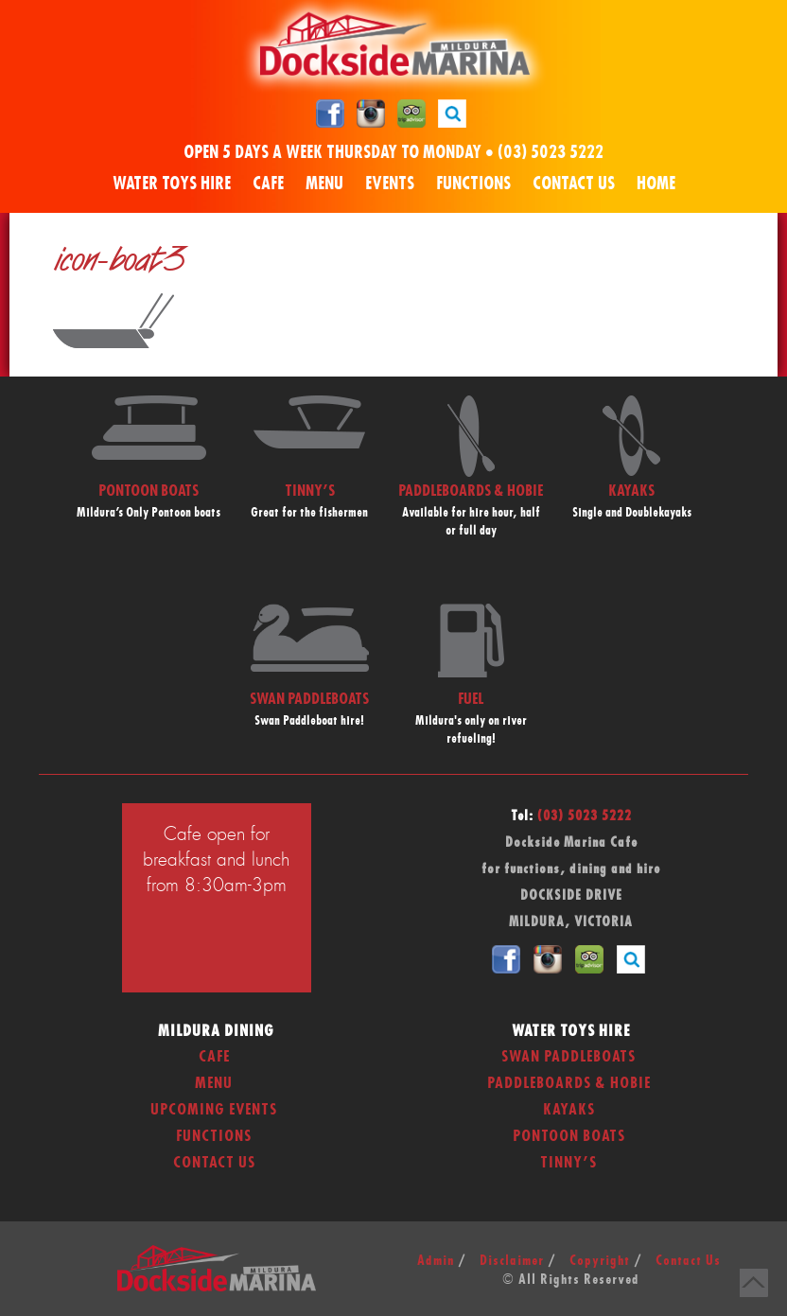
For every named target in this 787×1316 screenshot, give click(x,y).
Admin (435, 1261)
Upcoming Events (213, 1109)
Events (389, 184)
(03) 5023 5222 (550, 153)
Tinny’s (568, 1162)
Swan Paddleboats (568, 1056)
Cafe (268, 184)
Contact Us (574, 184)
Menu (324, 184)
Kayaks (569, 1109)
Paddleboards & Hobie (569, 1083)
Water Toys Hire (172, 184)
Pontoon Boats (569, 1136)
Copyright (599, 1261)
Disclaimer (512, 1261)
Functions (473, 184)
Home (656, 184)
